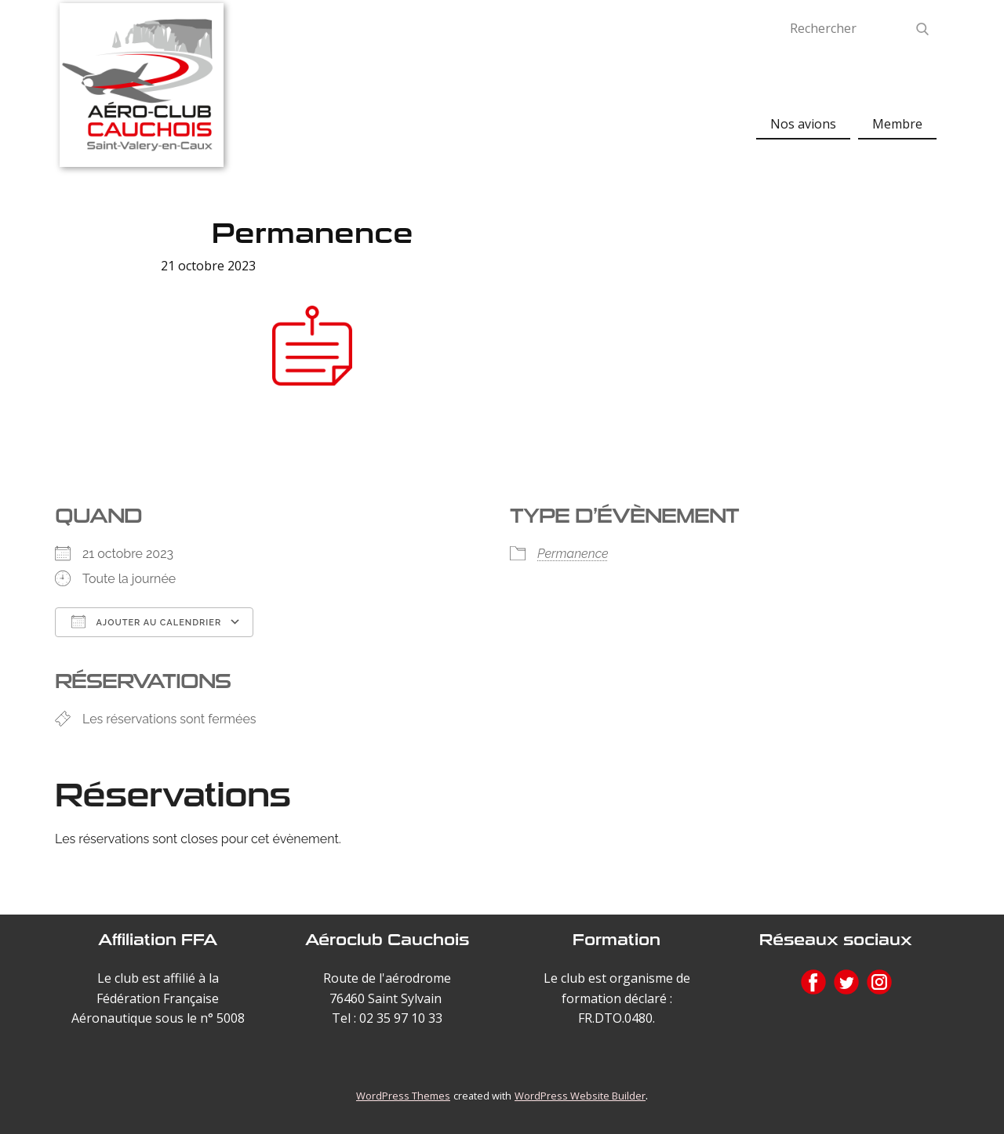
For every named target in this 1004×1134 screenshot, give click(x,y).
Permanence (573, 553)
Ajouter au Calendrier (146, 621)
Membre (897, 123)
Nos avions (803, 123)
